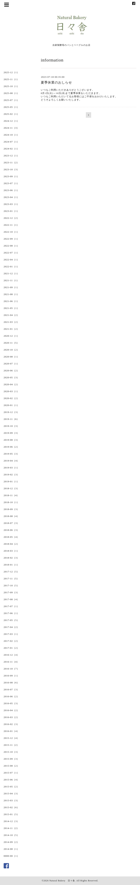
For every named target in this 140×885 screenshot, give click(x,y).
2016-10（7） (11, 668)
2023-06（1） (11, 190)
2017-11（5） (11, 578)
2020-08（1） (11, 356)
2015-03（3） (11, 800)
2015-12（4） (11, 738)
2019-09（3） (11, 433)
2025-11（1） (11, 79)
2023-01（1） (11, 211)
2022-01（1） (11, 266)
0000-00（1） (11, 856)
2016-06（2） (11, 696)
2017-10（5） (11, 585)
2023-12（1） (11, 155)
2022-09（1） (11, 238)
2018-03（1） (11, 550)
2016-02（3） (11, 724)
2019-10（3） (11, 426)
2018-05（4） (11, 537)
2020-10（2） (11, 349)
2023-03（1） (11, 204)
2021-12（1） (11, 273)
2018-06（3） (11, 530)
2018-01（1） (11, 564)
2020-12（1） (11, 335)
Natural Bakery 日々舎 (62, 880)
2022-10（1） (11, 231)
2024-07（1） (11, 141)
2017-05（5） (11, 620)
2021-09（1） (11, 287)
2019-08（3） (11, 439)
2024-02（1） (11, 148)
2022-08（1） (11, 245)
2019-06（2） (11, 446)
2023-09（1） (11, 176)
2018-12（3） (11, 488)
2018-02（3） (11, 557)
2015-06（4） (11, 779)
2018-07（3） (11, 523)
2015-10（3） (11, 752)
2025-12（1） (11, 72)
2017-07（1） (11, 606)
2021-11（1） (11, 280)
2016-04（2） (11, 710)
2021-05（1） (11, 308)
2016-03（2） (11, 717)
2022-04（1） (11, 259)
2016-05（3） (11, 703)
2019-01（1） (11, 481)
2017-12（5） (11, 571)
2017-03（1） (11, 634)
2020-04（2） (11, 384)
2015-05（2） (11, 786)
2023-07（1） (11, 183)
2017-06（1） (11, 613)
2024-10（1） (11, 134)
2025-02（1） (11, 114)
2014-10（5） (11, 835)
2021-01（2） (11, 329)
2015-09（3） (11, 758)
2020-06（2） (11, 370)
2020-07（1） (11, 363)
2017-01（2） (11, 648)
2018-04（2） (11, 543)
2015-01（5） (11, 814)
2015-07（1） (11, 772)
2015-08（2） (11, 765)
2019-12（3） (11, 412)
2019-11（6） (11, 419)
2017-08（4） (11, 599)
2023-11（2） (11, 162)
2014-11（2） (11, 828)
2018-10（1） (11, 502)
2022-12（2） (11, 218)
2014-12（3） (11, 821)
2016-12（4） (11, 654)
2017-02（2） (11, 641)
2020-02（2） (11, 398)
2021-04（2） (11, 315)
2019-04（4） (11, 460)
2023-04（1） (11, 197)
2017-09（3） (11, 592)
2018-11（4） (11, 495)
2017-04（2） (11, 627)
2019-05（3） (11, 453)
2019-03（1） (11, 467)
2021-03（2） (11, 322)
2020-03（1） (11, 391)
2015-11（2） (11, 745)
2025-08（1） (11, 93)
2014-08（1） (11, 849)
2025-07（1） (11, 100)
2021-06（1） (11, 301)
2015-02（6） (11, 807)
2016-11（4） (11, 661)
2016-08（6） (11, 682)
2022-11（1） (11, 225)
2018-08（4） (11, 516)
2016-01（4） (11, 731)
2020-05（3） (11, 377)
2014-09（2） (11, 842)
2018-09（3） (11, 509)
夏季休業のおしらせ (56, 82)
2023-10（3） (11, 169)
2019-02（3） (11, 474)
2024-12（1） (11, 121)
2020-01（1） (11, 405)
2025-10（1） (11, 86)
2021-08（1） (11, 294)
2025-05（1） (11, 107)
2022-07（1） (11, 252)
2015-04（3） (11, 793)
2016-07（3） (11, 689)
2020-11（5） (11, 342)
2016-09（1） (11, 675)
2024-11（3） (11, 127)
